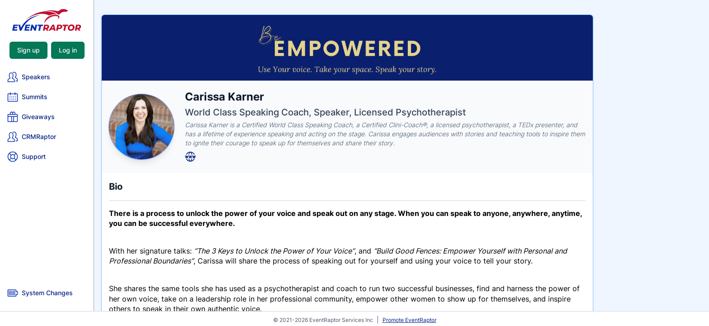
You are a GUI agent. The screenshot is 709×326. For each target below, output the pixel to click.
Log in (68, 50)
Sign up (28, 50)
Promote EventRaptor (409, 319)
